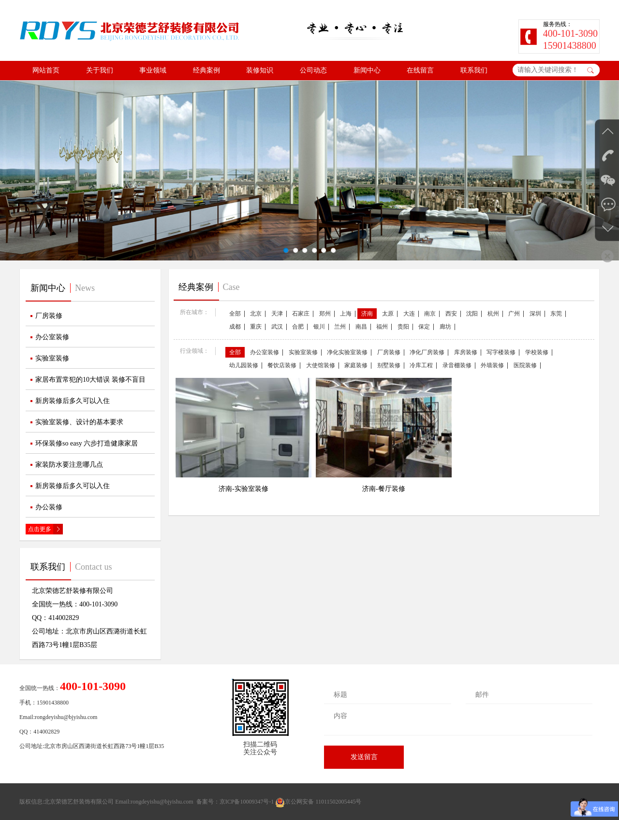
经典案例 (206, 70)
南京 (430, 313)
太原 (388, 313)
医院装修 (525, 365)
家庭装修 (356, 365)
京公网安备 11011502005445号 (318, 801)
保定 (424, 326)
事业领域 (152, 70)
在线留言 (420, 70)
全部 (235, 313)
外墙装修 (492, 365)
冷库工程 (421, 365)
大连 (409, 313)
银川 (319, 326)
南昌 (361, 326)
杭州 (493, 313)
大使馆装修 (320, 365)
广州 (514, 313)
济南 (367, 313)
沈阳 (472, 313)
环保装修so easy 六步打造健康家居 (86, 443)
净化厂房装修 (427, 352)
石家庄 (301, 313)
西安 (451, 313)
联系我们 (473, 70)
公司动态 (313, 70)
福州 (382, 326)
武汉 (277, 326)
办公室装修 (52, 337)
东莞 (556, 313)
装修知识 (259, 70)
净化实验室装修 (347, 352)
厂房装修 (48, 315)
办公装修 (48, 507)
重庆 (256, 326)
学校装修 (536, 352)
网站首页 (45, 70)
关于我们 (99, 70)
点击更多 (39, 529)
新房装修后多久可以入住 (72, 400)
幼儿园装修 (243, 365)
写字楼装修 (501, 352)
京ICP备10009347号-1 (247, 801)
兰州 (340, 326)
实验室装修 (52, 358)
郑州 (325, 313)
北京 (256, 313)
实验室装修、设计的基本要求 (79, 422)
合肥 (298, 326)
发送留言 (364, 757)
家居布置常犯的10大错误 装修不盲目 (90, 379)
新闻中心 (367, 70)
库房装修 (465, 352)
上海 (346, 313)
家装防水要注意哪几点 (69, 464)
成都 (235, 326)
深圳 (535, 313)
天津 (277, 313)
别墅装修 (388, 365)
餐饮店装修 (281, 365)
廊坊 (445, 326)
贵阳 (403, 326)
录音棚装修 (457, 365)
